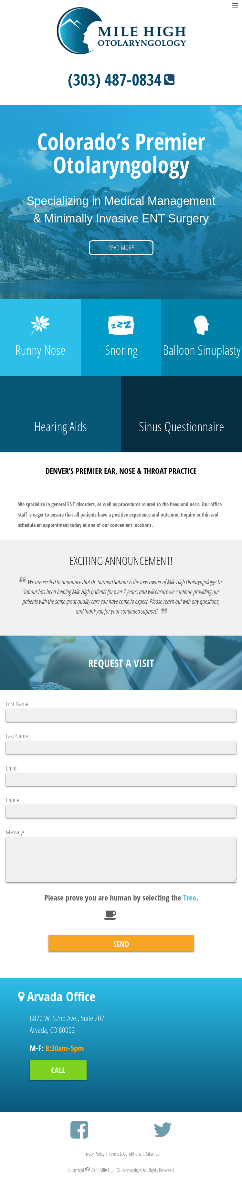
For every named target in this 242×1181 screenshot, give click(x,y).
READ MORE (121, 247)
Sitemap (153, 1153)
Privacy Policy (93, 1153)
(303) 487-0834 (121, 79)
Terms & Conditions (125, 1153)
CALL (58, 1070)
